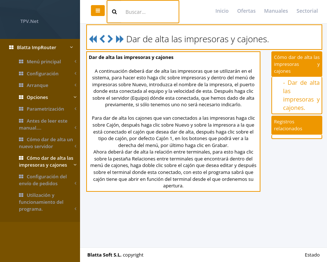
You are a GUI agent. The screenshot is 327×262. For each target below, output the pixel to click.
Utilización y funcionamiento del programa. (47, 202)
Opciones (47, 97)
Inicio (221, 10)
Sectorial (307, 10)
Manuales (276, 10)
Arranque (47, 85)
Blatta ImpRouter (41, 47)
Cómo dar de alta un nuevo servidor (47, 143)
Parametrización (47, 109)
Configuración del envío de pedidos (47, 180)
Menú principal (47, 61)
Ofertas (246, 10)
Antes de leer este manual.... (47, 124)
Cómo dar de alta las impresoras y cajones (47, 161)
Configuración (47, 73)
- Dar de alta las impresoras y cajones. (301, 95)
